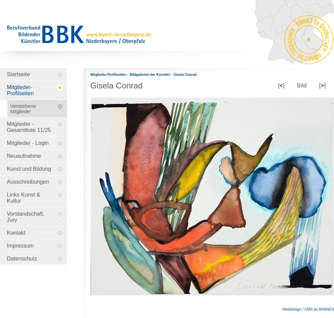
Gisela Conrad (185, 75)
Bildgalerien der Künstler (150, 75)
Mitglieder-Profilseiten (108, 75)
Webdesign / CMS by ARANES (308, 309)
